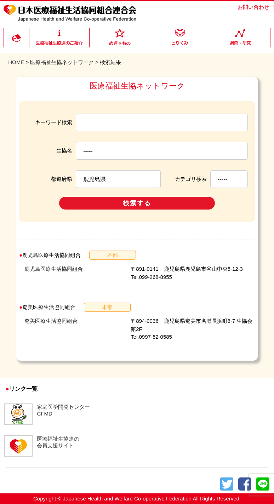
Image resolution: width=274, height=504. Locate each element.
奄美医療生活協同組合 (51, 321)
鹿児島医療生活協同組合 (53, 269)
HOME (16, 62)
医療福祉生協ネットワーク (62, 62)
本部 (112, 255)
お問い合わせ (253, 7)
